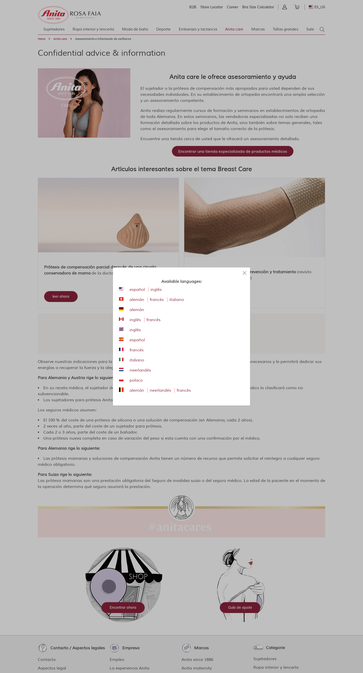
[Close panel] (244, 273)
